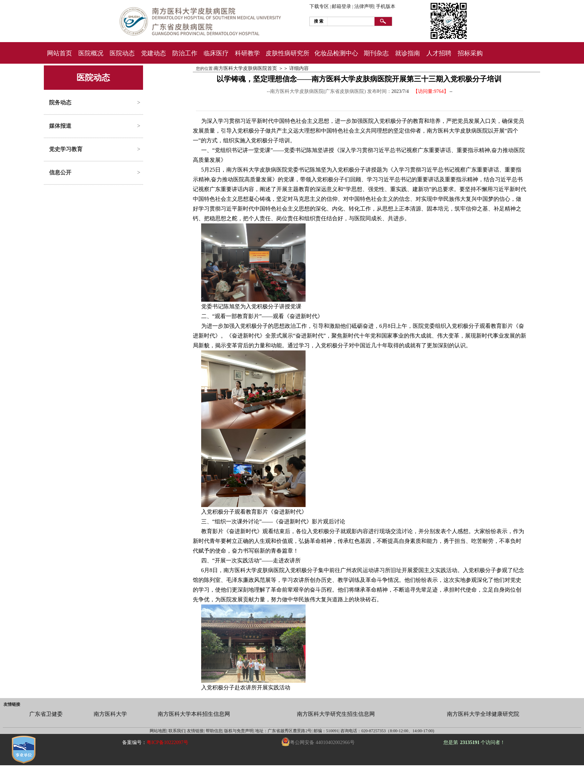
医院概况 (90, 53)
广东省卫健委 (46, 714)
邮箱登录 (341, 6)
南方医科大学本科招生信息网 (194, 714)
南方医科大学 (110, 714)
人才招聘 (438, 53)
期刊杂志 (376, 53)
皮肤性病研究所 (287, 53)
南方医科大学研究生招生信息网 (336, 714)
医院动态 (122, 53)
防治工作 (184, 53)
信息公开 (60, 172)
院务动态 (60, 102)
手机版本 (385, 6)
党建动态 (153, 53)
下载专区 (319, 6)
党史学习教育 (65, 149)
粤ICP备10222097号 (167, 742)
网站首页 (59, 53)
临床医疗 (216, 53)
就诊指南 (407, 53)
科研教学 (247, 53)
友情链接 (11, 704)
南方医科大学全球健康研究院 (483, 714)
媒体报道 (60, 126)
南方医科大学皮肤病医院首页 (245, 68)
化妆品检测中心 (336, 53)
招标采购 (470, 53)
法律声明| (364, 6)
